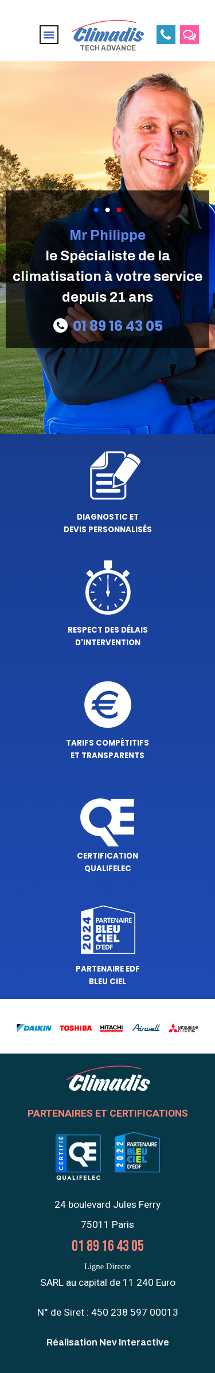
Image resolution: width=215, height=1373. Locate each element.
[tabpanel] (107, 266)
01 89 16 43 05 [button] (118, 326)
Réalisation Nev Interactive (107, 1342)
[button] (166, 34)
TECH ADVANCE (108, 48)
